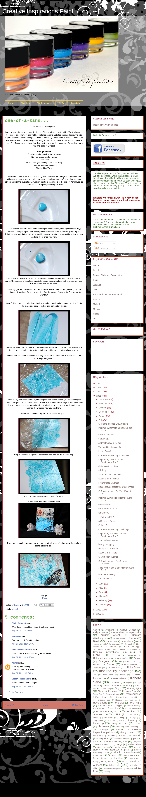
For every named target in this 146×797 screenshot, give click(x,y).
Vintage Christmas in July (110, 447)
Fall (120, 661)
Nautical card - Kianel (108, 478)
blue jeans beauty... (107, 574)
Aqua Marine (135, 632)
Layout (129, 683)
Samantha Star (104, 705)
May (101, 588)
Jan (94, 675)
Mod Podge (107, 689)
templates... (103, 513)
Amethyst (110, 630)
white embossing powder (112, 768)
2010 (99, 610)
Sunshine (113, 708)
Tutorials (75, 103)
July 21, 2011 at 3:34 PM (22, 673)
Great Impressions (130, 665)
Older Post (77, 705)
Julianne (97, 285)
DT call (116, 655)
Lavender (115, 682)
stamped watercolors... (109, 540)
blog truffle (98, 720)
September (104, 412)
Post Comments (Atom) (50, 713)
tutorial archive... (106, 578)
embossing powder (116, 735)
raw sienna (131, 752)
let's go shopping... (107, 544)
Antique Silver (117, 632)
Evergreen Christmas (108, 548)
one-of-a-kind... (105, 504)
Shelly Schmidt (19, 623)
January (103, 604)
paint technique (111, 750)
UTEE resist (133, 715)
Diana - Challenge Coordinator (107, 275)
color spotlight (100, 729)
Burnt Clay (111, 641)
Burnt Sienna (127, 641)
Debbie (96, 270)
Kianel (15, 663)
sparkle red (133, 758)
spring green (98, 761)
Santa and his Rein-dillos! (110, 474)
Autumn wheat (110, 635)
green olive (110, 741)
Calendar (116, 644)
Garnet (110, 664)
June (101, 584)
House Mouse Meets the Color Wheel (116, 487)
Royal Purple (135, 703)
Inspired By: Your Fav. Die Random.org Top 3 (110, 460)
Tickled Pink (129, 711)
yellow (106, 772)
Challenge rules (44, 103)
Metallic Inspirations (112, 685)
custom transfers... (107, 434)
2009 (99, 614)
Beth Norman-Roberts (22, 649)
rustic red (98, 755)
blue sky (111, 720)
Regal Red (97, 694)
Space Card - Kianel (107, 553)
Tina (95, 318)
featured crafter (122, 739)
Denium (137, 658)
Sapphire (119, 706)
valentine (134, 765)
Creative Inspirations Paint (37, 11)
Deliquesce (131, 655)
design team (127, 732)
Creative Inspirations (21, 679)
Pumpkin (112, 691)
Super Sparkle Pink (133, 709)
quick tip (117, 752)
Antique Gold (99, 632)
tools (130, 761)
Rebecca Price (129, 691)
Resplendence (113, 694)
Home (11, 103)
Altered (96, 630)
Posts (99, 243)
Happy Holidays (116, 668)
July (101, 420)
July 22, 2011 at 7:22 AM (22, 686)
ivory (125, 741)
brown (121, 720)
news (136, 747)
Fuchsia (97, 664)
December (104, 399)
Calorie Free (104, 525)
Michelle (97, 304)
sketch (106, 758)
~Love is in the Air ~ (107, 517)
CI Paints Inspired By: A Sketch (113, 424)
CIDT (105, 644)
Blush (96, 641)
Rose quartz (100, 702)
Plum (100, 691)
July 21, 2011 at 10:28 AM (23, 657)
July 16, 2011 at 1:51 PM (22, 630)
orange (96, 750)
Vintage (96, 718)
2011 (99, 396)
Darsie (96, 265)
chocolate (103, 726)
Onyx (118, 688)
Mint (128, 685)
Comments (101, 248)
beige (122, 717)
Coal (126, 646)
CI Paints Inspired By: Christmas (113, 455)
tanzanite (112, 761)
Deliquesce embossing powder (110, 658)
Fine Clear (132, 661)
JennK (122, 675)
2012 (99, 391)
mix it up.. (103, 470)
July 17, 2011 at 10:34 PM (23, 644)
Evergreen (104, 661)
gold (95, 741)
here (113, 135)
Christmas (113, 646)
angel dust (108, 717)
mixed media (102, 747)
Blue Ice (133, 638)
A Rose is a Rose (106, 521)
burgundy (132, 720)
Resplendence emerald (126, 697)
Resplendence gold (101, 700)
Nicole (96, 314)
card (124, 723)
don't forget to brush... (108, 508)
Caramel (128, 644)
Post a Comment (16, 692)
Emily (95, 280)
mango (119, 744)
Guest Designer (99, 668)
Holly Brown (134, 667)
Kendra (96, 299)
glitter (135, 738)
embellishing (98, 736)
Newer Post (11, 705)
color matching (131, 727)
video (95, 768)
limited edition (106, 744)
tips (123, 761)
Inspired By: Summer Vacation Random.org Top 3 (112, 534)
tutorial (15, 609)
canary (114, 723)
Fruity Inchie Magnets (108, 483)
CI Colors (25, 103)
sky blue (118, 758)
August (102, 416)
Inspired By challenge (116, 671)
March (102, 596)
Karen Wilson (119, 678)
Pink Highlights (134, 688)
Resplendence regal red (126, 700)
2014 (99, 383)
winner (128, 768)
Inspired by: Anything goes (105, 125)
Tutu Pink (114, 714)
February (103, 600)
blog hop (135, 718)
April (101, 592)
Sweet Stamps (103, 711)
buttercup (98, 723)
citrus (118, 727)
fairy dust (104, 738)
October (103, 407)
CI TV (61, 103)
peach (126, 750)
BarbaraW (16, 636)
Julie (95, 289)
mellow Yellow (134, 744)
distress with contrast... (109, 466)
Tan (115, 711)
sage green (128, 755)
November (104, 403)
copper (119, 729)
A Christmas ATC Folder (109, 443)
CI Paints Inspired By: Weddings (113, 529)
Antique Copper (128, 630)
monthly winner (121, 747)
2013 (99, 387)
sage (113, 755)
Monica (96, 309)
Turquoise (98, 714)
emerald (136, 735)
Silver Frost (98, 708)
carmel (138, 723)
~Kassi (44, 598)
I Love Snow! (104, 451)
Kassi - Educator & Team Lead (107, 294)
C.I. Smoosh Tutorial (108, 557)
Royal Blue (119, 703)
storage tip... (104, 438)
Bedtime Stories (119, 638)
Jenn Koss (108, 675)
